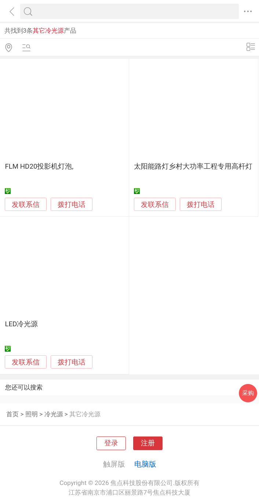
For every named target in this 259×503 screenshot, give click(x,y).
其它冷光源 (85, 414)
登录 (111, 443)
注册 (148, 443)
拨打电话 (71, 204)
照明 (31, 414)
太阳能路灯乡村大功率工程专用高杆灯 (193, 166)
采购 (248, 392)
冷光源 (53, 414)
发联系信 (26, 205)
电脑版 (145, 464)
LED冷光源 (21, 324)
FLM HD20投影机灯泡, (39, 166)
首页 (12, 414)
